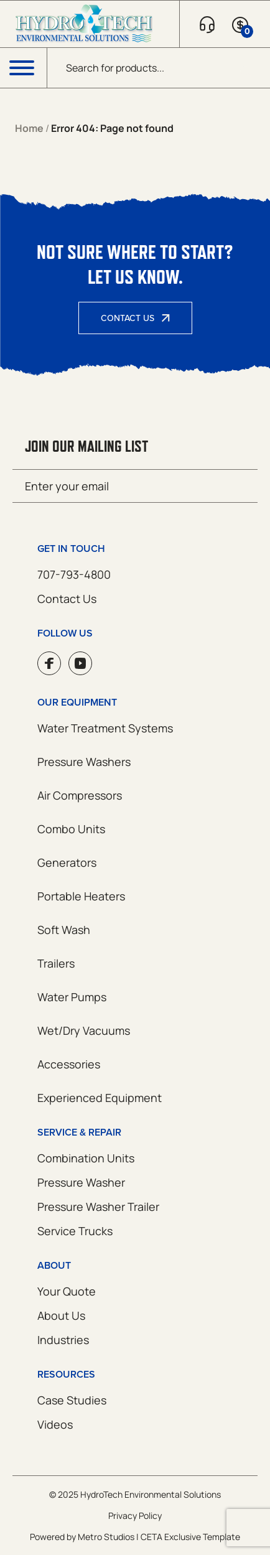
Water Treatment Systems (105, 728)
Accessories (68, 1064)
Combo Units (71, 828)
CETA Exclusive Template (190, 1537)
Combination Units (85, 1158)
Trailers (56, 963)
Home (29, 128)
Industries (63, 1339)
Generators (66, 862)
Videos (55, 1424)
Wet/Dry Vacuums (83, 1030)
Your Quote (66, 1291)
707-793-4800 (74, 574)
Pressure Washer (81, 1182)
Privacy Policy (135, 1515)
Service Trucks (75, 1230)
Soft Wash (63, 929)
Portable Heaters (81, 896)
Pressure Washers (84, 761)
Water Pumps (71, 996)
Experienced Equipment (99, 1097)
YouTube (80, 663)
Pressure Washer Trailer (98, 1206)
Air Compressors (79, 795)
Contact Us (127, 318)
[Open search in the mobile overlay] (158, 68)
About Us (61, 1315)
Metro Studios (106, 1537)
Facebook (49, 663)
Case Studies (71, 1400)
